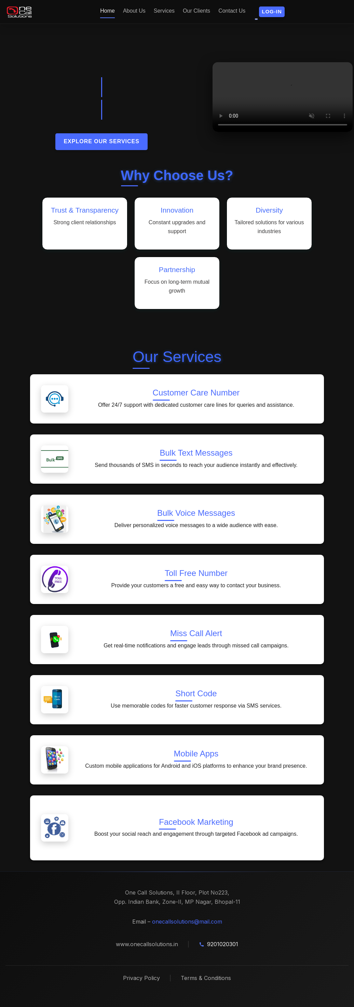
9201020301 (222, 944)
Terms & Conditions (206, 978)
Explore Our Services (101, 141)
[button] (272, 12)
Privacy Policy (141, 978)
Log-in (272, 11)
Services (164, 11)
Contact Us (231, 11)
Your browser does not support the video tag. (283, 97)
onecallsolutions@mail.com (187, 921)
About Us (134, 11)
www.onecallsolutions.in (147, 944)
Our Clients (196, 11)
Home (107, 11)
